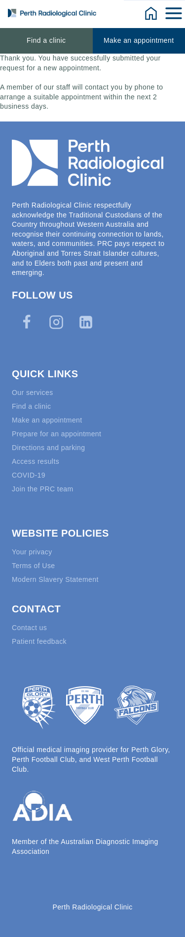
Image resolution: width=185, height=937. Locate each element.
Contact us (29, 628)
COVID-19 (28, 475)
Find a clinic (46, 40)
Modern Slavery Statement (55, 579)
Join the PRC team (43, 489)
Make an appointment (139, 40)
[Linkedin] (86, 322)
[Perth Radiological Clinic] (52, 13)
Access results (35, 461)
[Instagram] (56, 322)
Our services (32, 392)
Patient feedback (39, 641)
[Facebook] (26, 322)
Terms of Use (33, 566)
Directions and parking (48, 448)
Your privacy (32, 552)
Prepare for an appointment (56, 434)
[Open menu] (174, 13)
